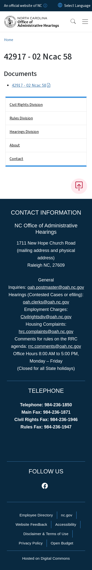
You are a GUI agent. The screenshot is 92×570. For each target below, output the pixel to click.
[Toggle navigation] (85, 22)
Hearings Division (24, 131)
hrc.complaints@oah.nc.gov (46, 331)
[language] (77, 5)
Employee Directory (36, 515)
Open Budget (62, 543)
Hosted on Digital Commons (46, 558)
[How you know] (45, 5)
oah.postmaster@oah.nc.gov (55, 287)
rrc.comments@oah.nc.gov (54, 346)
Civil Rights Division (26, 104)
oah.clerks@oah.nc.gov (46, 302)
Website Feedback (31, 524)
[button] (70, 22)
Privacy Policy (30, 543)
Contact (16, 158)
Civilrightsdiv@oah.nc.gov (46, 316)
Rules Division (21, 118)
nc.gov (66, 515)
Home (8, 40)
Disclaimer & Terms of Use (45, 534)
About (15, 145)
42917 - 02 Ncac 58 (31, 85)
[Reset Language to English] (60, 5)
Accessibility (65, 524)
